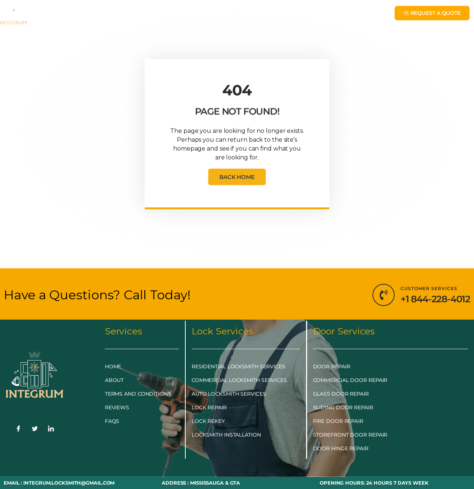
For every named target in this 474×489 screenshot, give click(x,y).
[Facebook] (18, 429)
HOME (47, 15)
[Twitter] (34, 429)
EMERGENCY (88, 16)
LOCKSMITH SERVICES (158, 16)
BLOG (278, 15)
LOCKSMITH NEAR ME (333, 16)
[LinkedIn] (50, 429)
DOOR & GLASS (233, 16)
